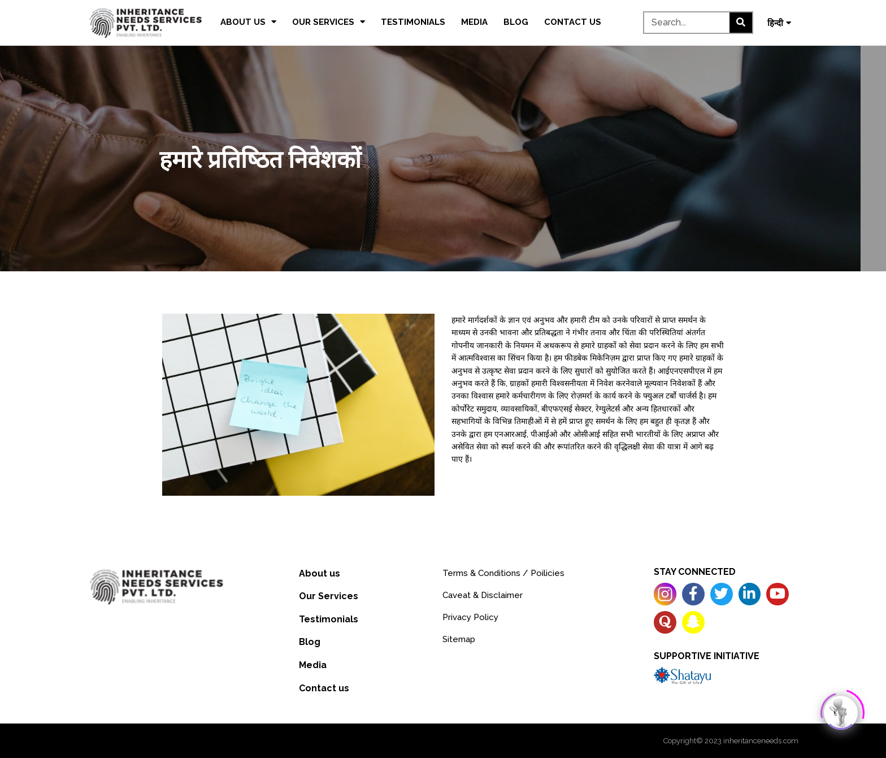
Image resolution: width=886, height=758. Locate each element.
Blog (515, 22)
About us (248, 22)
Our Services (328, 22)
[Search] (740, 22)
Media (474, 22)
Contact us (572, 22)
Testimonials (413, 22)
